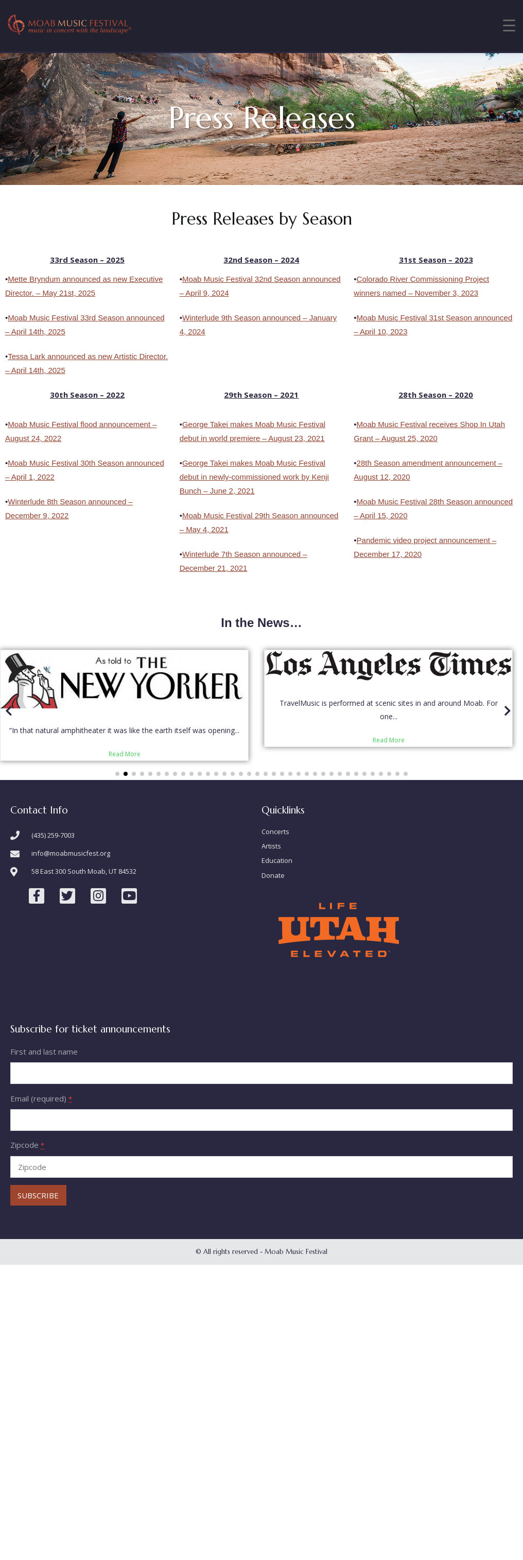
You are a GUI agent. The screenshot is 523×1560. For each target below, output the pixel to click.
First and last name (44, 1108)
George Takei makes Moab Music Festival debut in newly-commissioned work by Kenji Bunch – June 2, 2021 (254, 477)
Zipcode (27, 1201)
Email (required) (41, 1154)
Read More (281, 754)
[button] (117, 829)
